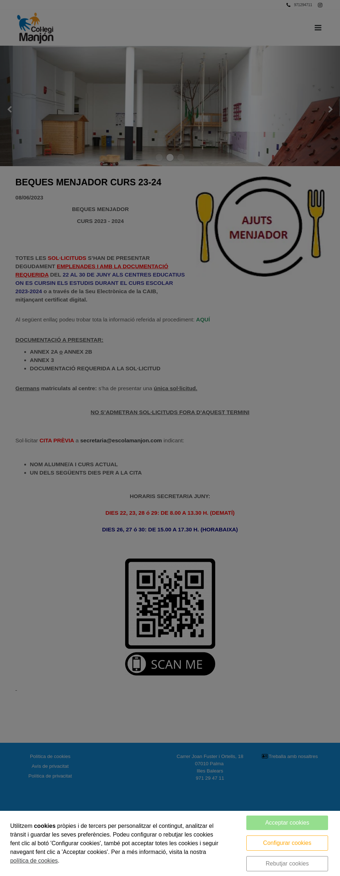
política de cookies (34, 861)
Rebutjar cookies (287, 863)
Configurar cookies (287, 843)
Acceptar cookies (287, 823)
